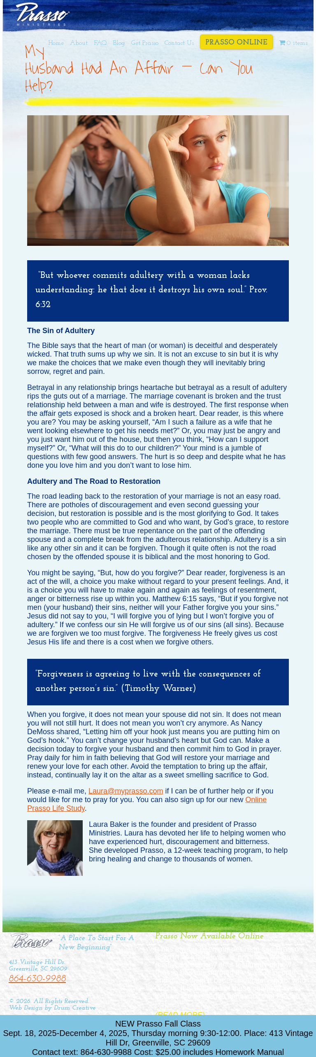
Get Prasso (144, 43)
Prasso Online (236, 43)
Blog (119, 43)
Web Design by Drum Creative (52, 1008)
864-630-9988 (37, 979)
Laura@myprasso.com (125, 791)
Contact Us (179, 43)
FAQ (100, 43)
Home (56, 43)
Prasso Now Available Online (209, 936)
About (79, 43)
